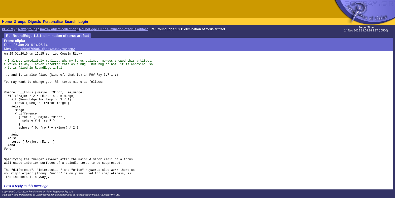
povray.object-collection (58, 29)
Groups (20, 22)
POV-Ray (8, 29)
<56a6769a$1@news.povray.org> (47, 49)
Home (7, 22)
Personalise (53, 22)
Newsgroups (27, 29)
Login (83, 22)
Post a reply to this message (26, 186)
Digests (34, 22)
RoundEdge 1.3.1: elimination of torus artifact (113, 29)
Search (71, 22)
